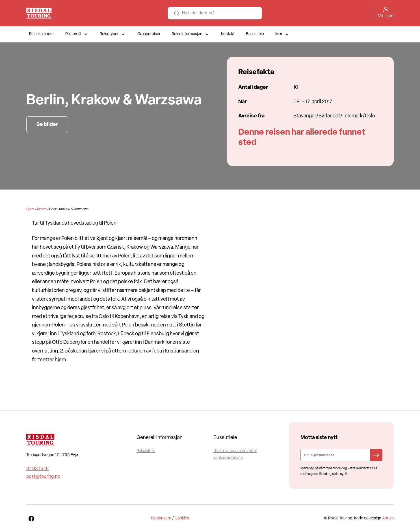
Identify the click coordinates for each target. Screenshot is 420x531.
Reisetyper (113, 34)
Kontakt (228, 34)
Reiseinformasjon (191, 34)
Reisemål (76, 34)
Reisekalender (41, 34)
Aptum (388, 518)
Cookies (182, 518)
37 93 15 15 (37, 469)
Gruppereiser (149, 34)
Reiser (41, 209)
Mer (282, 34)
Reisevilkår (146, 451)
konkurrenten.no (228, 458)
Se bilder (47, 124)
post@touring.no (43, 476)
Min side (386, 16)
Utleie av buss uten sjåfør (235, 451)
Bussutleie (255, 34)
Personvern (161, 518)
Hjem (30, 209)
